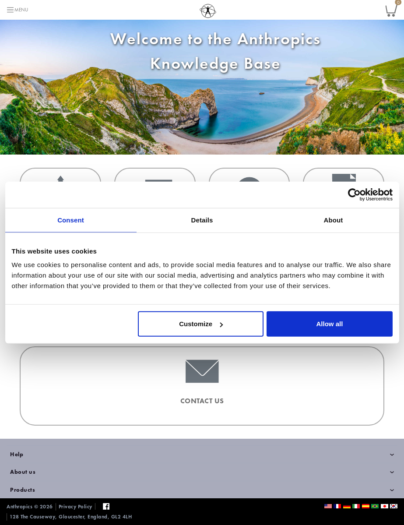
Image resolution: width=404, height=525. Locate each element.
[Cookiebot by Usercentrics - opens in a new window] (354, 194)
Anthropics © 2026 (30, 506)
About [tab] (333, 219)
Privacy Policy (75, 506)
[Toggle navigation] (17, 10)
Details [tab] (202, 219)
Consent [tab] (70, 219)
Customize (201, 324)
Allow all (329, 324)
